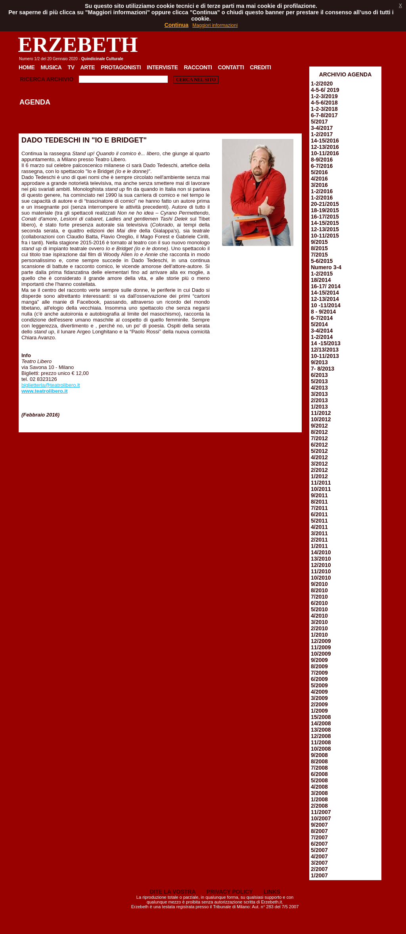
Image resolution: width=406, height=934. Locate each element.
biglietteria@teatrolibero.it (50, 385)
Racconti (198, 67)
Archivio (59, 79)
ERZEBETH (78, 44)
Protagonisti (121, 67)
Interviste (162, 67)
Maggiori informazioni (214, 25)
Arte (87, 67)
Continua (177, 25)
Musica (51, 67)
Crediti (260, 67)
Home (27, 67)
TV (70, 67)
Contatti (231, 67)
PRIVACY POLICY (230, 891)
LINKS (272, 891)
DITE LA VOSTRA (172, 891)
